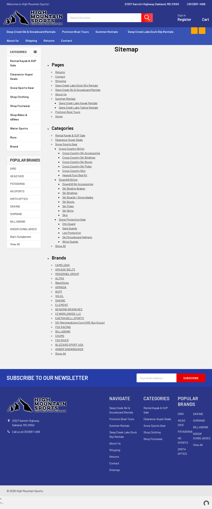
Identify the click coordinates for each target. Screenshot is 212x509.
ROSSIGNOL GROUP (67, 277)
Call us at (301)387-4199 (26, 435)
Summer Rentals (108, 35)
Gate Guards (69, 232)
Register (181, 21)
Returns (49, 44)
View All (15, 248)
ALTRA (59, 282)
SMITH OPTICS (19, 202)
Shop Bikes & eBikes (24, 121)
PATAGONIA (17, 187)
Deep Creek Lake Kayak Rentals (78, 106)
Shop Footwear (24, 109)
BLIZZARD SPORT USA (69, 348)
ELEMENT (61, 308)
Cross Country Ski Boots (77, 165)
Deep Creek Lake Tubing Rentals (78, 111)
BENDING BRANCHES (68, 313)
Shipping (31, 44)
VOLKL (59, 300)
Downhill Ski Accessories (77, 187)
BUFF (58, 295)
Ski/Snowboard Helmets (77, 241)
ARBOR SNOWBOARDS (69, 353)
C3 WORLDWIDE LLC (68, 317)
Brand (24, 150)
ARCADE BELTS (65, 273)
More (24, 141)
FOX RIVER (62, 344)
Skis (65, 218)
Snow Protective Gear (72, 223)
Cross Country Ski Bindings (78, 161)
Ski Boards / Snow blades (77, 201)
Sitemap (114, 473)
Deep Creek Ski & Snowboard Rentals (31, 35)
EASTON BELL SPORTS (69, 322)
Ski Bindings (69, 196)
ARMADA (60, 291)
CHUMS (59, 339)
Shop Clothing (24, 100)
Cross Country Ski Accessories (81, 156)
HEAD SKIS (17, 179)
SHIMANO (16, 217)
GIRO (13, 172)
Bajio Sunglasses (20, 240)
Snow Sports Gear (24, 91)
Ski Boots (68, 205)
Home (59, 120)
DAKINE (15, 210)
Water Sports (24, 132)
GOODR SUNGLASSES (23, 232)
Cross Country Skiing (71, 152)
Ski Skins (68, 214)
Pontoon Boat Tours (75, 35)
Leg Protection (71, 236)
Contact (66, 44)
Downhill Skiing (68, 183)
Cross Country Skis (74, 174)
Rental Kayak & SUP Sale (23, 67)
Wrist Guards (70, 245)
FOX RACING (63, 331)
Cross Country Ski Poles (77, 170)
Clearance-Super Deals (21, 80)
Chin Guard (68, 227)
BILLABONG (17, 225)
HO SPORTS (17, 195)
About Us (13, 44)
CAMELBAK (62, 269)
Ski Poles (68, 210)
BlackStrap (62, 286)
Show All (60, 249)
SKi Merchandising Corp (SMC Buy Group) (80, 326)
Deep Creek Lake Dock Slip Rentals (151, 35)
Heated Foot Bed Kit (74, 179)
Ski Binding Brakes (73, 192)
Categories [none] (18, 55)
